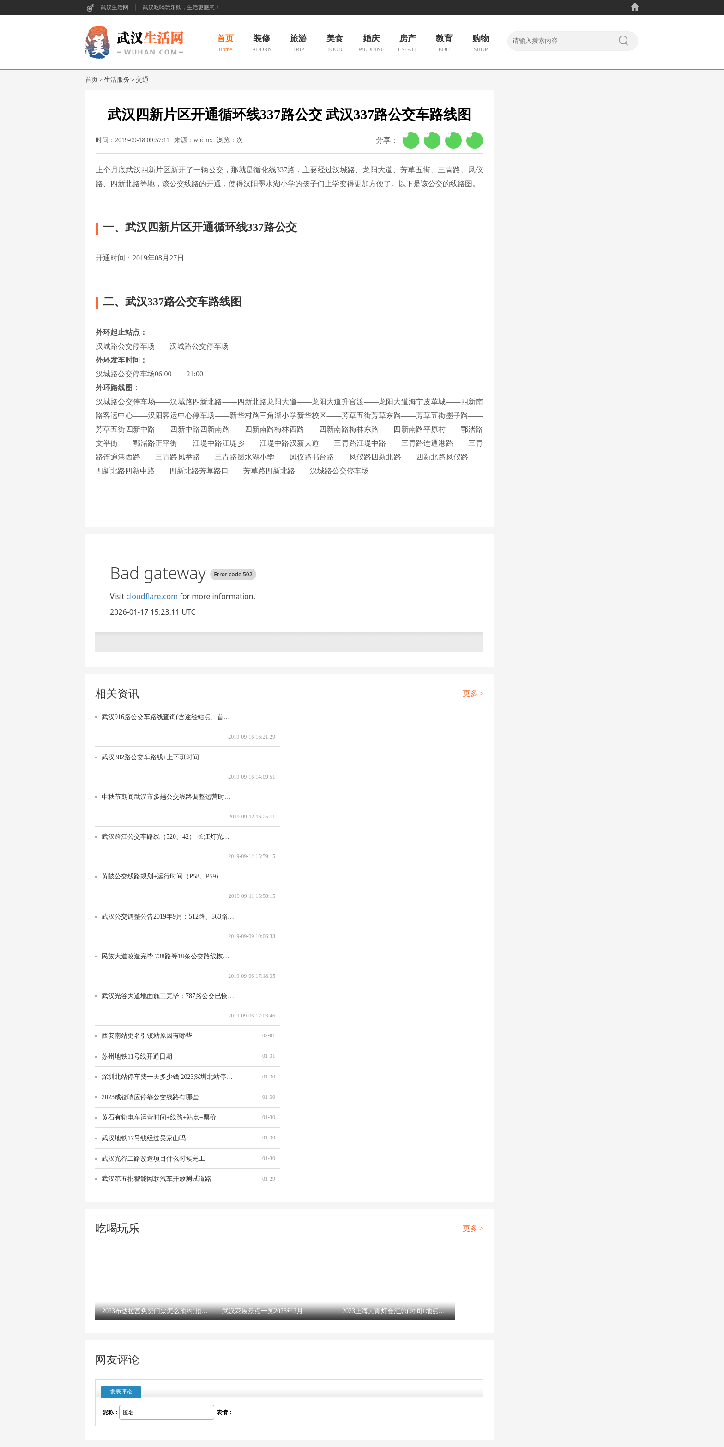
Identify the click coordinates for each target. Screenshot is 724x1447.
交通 (142, 79)
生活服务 (117, 79)
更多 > (473, 693)
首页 (91, 79)
